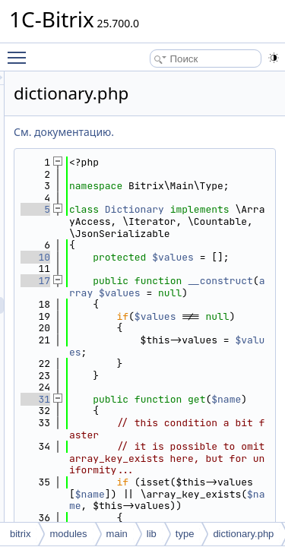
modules (68, 533)
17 (121, 327)
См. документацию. (150, 132)
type (185, 533)
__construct (200, 340)
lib (152, 533)
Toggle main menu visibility (20, 50)
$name (205, 482)
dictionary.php (243, 533)
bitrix (20, 533)
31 (121, 469)
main (117, 533)
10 (121, 292)
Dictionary (220, 221)
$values (188, 352)
